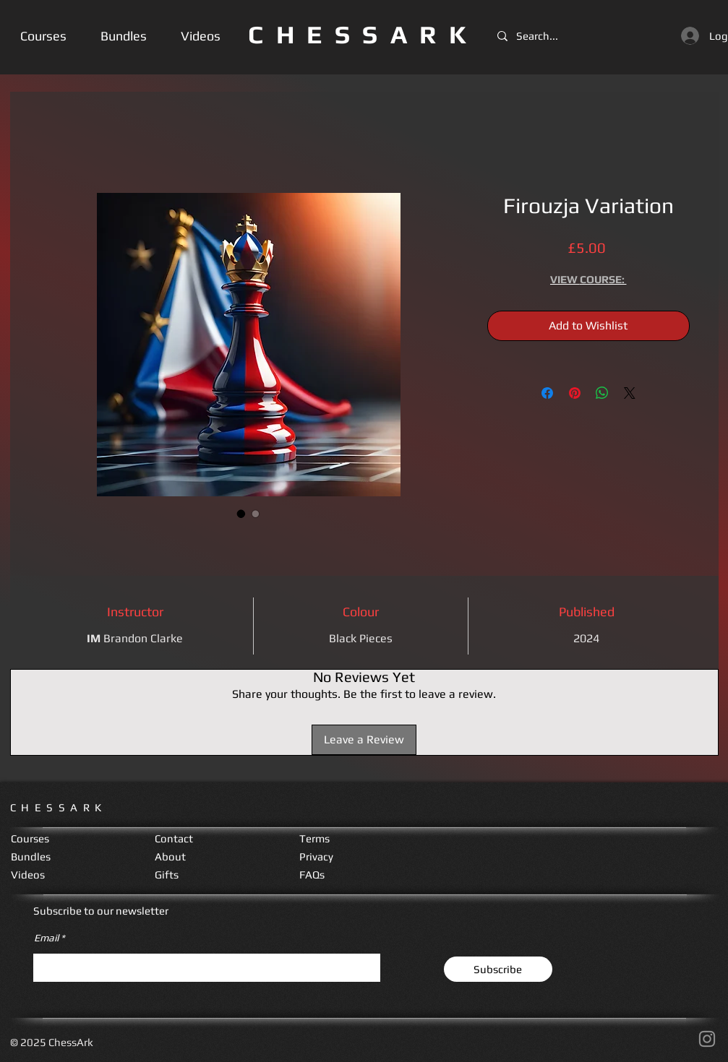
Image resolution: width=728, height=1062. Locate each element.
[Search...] (541, 36)
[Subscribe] (498, 969)
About (170, 856)
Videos (28, 874)
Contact (174, 838)
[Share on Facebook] (547, 393)
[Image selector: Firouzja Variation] (241, 513)
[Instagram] (707, 1039)
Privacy (316, 856)
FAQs (312, 874)
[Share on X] (629, 393)
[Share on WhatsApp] (602, 393)
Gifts (167, 874)
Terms (314, 838)
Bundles (31, 856)
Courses (30, 838)
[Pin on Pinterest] (574, 393)
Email (46, 938)
